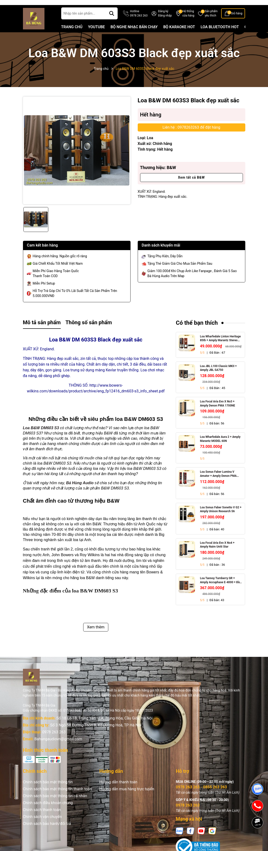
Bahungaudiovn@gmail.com (58, 748)
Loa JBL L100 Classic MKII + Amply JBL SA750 (218, 377)
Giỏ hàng (236, 22)
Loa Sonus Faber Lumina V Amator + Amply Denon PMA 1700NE (218, 483)
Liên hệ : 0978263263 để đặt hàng (191, 136)
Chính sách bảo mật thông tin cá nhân (55, 804)
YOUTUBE (96, 35)
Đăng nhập (165, 24)
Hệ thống (188, 22)
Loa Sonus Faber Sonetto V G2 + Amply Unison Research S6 (220, 518)
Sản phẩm (211, 22)
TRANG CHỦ (71, 35)
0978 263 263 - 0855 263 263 (201, 796)
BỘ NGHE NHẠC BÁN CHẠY (134, 35)
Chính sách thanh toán (42, 818)
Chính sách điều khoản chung (48, 811)
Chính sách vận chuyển (42, 825)
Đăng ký (163, 20)
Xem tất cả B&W (191, 186)
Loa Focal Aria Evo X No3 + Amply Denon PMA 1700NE (217, 412)
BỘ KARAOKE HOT (179, 35)
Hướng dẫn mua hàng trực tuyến (126, 798)
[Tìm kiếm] (112, 22)
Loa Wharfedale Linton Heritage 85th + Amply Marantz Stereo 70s (220, 347)
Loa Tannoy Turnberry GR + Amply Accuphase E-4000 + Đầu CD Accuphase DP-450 (220, 589)
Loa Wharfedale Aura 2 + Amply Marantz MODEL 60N (220, 447)
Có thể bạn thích (197, 331)
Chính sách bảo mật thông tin (48, 791)
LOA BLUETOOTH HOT (220, 35)
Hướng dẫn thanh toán (118, 791)
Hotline (139, 22)
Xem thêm (95, 636)
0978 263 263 (54, 741)
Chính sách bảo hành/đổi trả (47, 832)
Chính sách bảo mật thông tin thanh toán (57, 798)
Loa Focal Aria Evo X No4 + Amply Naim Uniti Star (217, 553)
